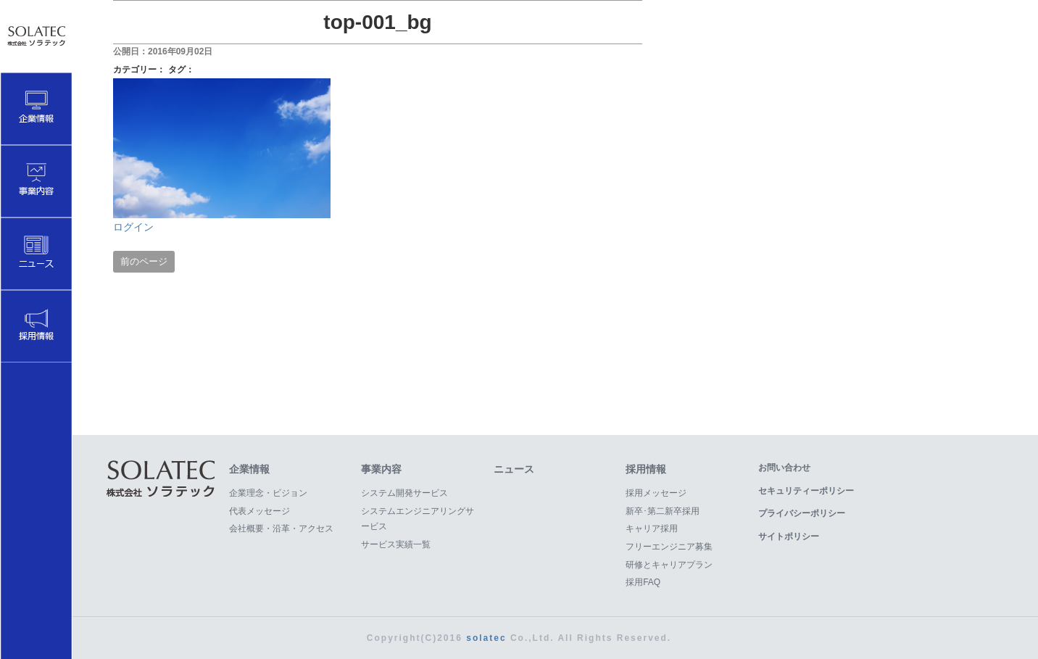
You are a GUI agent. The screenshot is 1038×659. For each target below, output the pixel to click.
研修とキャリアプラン (669, 565)
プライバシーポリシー (801, 513)
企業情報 (249, 469)
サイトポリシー (788, 536)
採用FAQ (643, 582)
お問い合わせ (784, 468)
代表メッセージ (259, 511)
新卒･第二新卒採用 (662, 511)
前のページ (143, 261)
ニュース (514, 469)
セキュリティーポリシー (806, 491)
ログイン (133, 227)
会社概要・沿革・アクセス (281, 528)
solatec (486, 638)
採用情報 (646, 469)
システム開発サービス (404, 493)
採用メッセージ (656, 493)
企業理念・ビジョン (268, 493)
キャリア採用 (652, 528)
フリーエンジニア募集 (669, 547)
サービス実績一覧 (396, 544)
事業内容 (381, 469)
